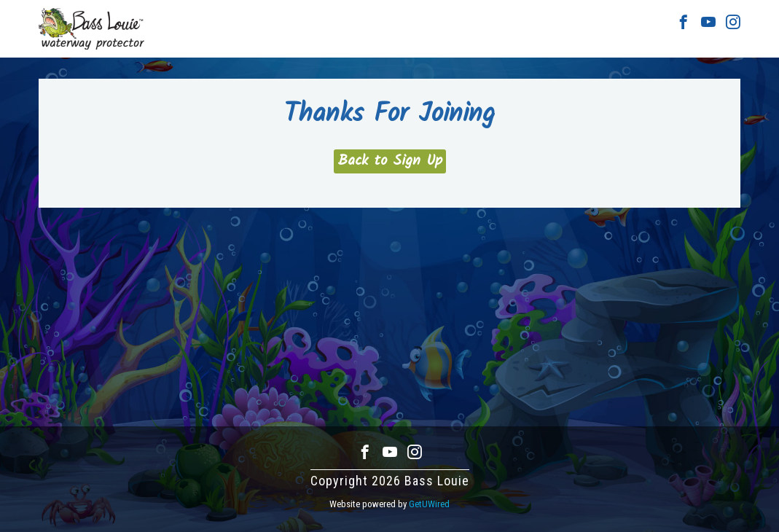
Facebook (683, 22)
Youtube (708, 22)
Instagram (733, 22)
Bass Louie (91, 29)
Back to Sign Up (389, 161)
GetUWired (429, 503)
